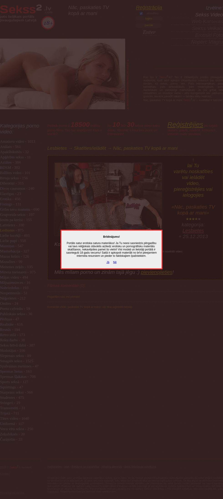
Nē (115, 262)
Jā (107, 262)
